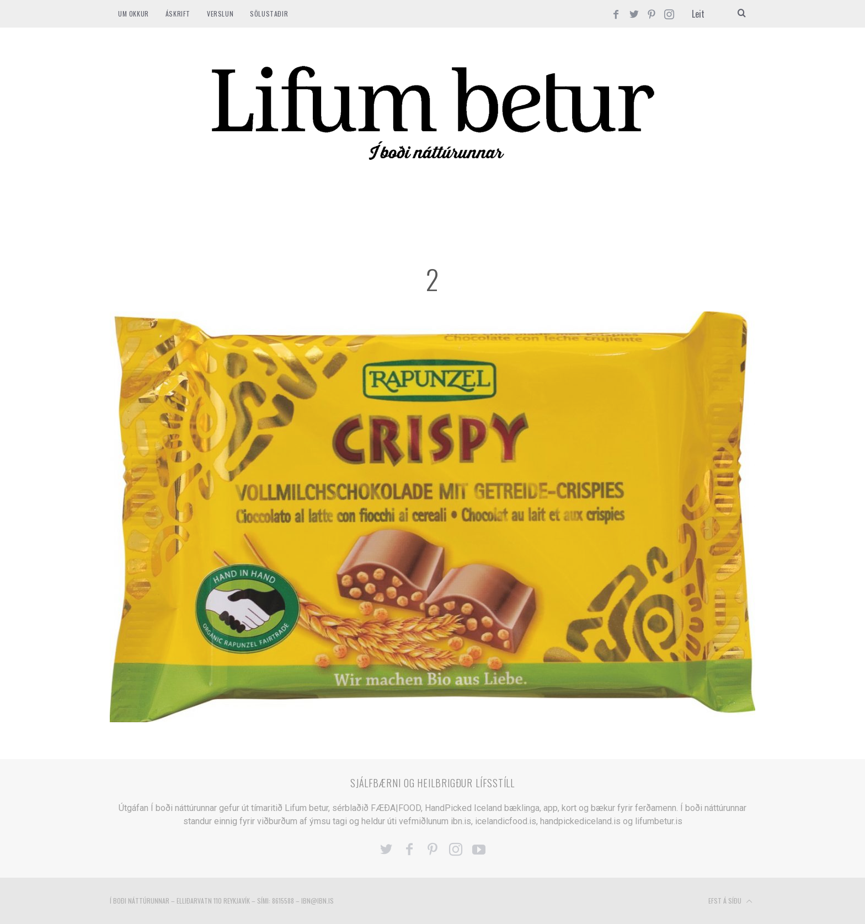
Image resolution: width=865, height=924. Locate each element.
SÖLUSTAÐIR (269, 13)
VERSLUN (220, 13)
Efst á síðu (730, 901)
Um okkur (133, 13)
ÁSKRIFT (177, 13)
